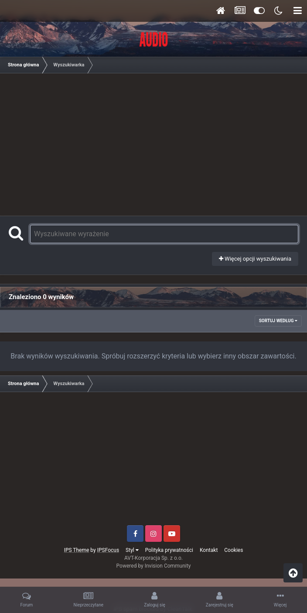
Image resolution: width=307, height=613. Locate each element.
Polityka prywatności (169, 550)
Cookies (233, 550)
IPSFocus (108, 550)
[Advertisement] (155, 143)
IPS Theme (76, 550)
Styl (132, 550)
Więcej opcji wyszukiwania (255, 258)
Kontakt (209, 550)
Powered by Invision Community (153, 566)
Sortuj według (278, 320)
